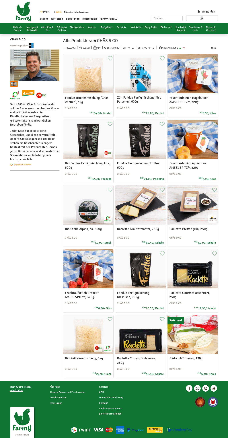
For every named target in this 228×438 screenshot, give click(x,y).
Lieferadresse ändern (110, 408)
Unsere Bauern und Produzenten (67, 392)
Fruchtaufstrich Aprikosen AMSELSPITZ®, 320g (187, 165)
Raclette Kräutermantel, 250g (138, 229)
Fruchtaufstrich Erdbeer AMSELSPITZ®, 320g (82, 295)
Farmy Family (108, 19)
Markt (44, 19)
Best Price (73, 19)
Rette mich (89, 19)
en (48, 11)
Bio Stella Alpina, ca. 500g (83, 229)
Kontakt (103, 403)
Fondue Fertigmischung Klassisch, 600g (133, 295)
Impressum (56, 403)
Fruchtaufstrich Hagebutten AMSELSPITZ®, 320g (188, 100)
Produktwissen (58, 397)
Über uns (55, 386)
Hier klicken (16, 390)
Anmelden (206, 11)
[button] (59, 12)
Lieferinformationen (110, 413)
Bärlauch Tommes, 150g (185, 358)
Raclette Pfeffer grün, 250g (188, 229)
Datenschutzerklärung (111, 397)
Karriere (103, 386)
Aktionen (57, 19)
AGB (101, 392)
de (41, 11)
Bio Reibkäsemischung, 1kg (84, 358)
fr (45, 11)
